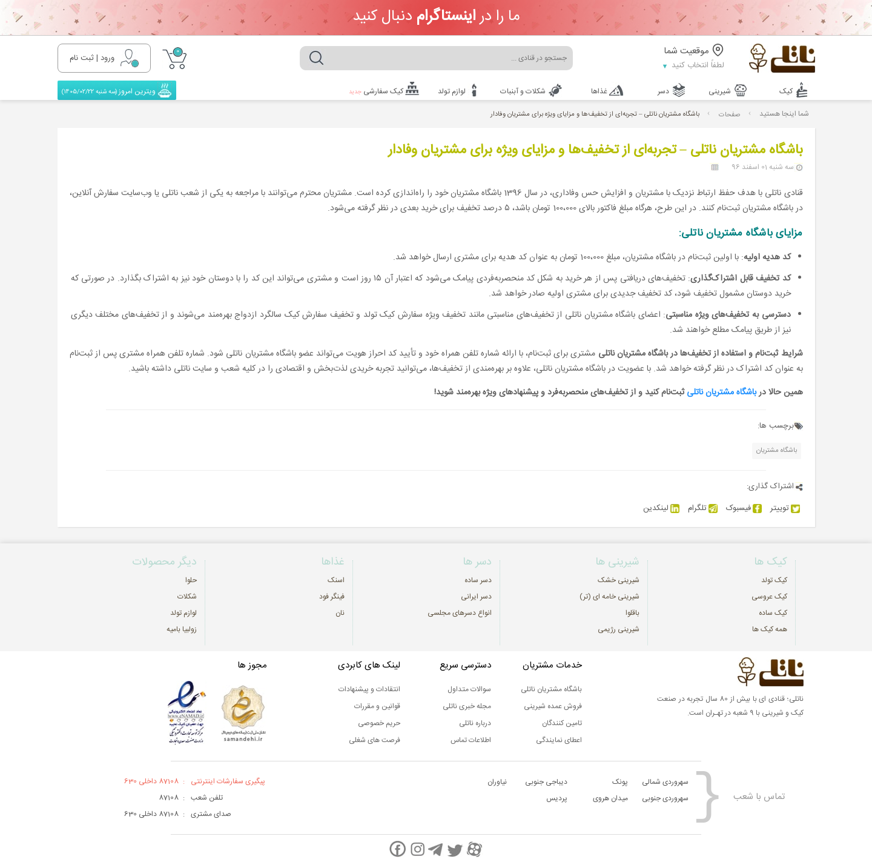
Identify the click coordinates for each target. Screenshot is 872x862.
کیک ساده (773, 612)
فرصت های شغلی (374, 739)
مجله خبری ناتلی (467, 705)
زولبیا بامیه (182, 628)
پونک (620, 781)
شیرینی (724, 89)
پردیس (556, 797)
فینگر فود (332, 595)
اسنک (336, 579)
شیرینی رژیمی (618, 628)
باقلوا (632, 612)
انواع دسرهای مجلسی (460, 612)
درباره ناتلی (475, 722)
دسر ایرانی (476, 595)
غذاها (601, 89)
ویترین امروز (112, 89)
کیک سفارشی (375, 89)
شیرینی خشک (618, 579)
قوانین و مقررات (377, 705)
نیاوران (497, 781)
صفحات (729, 113)
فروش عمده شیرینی (553, 705)
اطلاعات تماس (471, 739)
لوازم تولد (452, 89)
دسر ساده (478, 579)
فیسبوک (744, 507)
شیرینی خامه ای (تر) (609, 595)
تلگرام (703, 507)
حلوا (191, 579)
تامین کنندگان (562, 722)
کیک (791, 89)
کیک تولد (774, 579)
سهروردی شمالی (665, 781)
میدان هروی (610, 797)
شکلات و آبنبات (522, 89)
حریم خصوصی (379, 722)
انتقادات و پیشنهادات (369, 688)
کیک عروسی (769, 595)
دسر (666, 89)
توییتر (785, 507)
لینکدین (661, 507)
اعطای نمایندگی (559, 739)
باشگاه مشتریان (776, 449)
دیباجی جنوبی (546, 781)
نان (340, 612)
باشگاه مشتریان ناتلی (721, 391)
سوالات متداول (469, 688)
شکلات (187, 595)
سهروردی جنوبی (665, 797)
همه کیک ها (769, 628)
